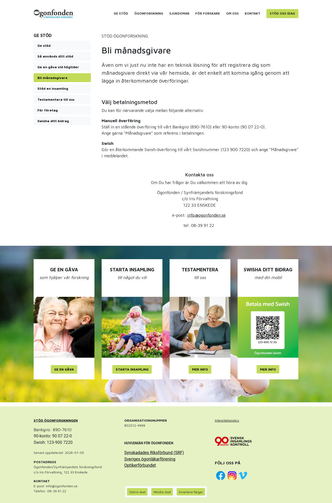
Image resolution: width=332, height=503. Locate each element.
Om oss (232, 13)
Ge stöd (121, 13)
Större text (137, 492)
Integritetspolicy (227, 420)
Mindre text (162, 492)
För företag (47, 110)
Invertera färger (191, 492)
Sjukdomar (179, 13)
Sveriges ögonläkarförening (149, 459)
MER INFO (200, 369)
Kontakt (252, 13)
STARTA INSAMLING (132, 369)
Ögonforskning (148, 13)
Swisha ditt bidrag (53, 121)
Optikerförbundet (140, 465)
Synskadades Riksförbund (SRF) (154, 452)
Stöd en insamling (52, 88)
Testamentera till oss (55, 99)
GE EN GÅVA (64, 369)
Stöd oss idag (282, 13)
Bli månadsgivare (52, 78)
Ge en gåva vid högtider (58, 67)
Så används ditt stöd (55, 56)
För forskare (207, 13)
